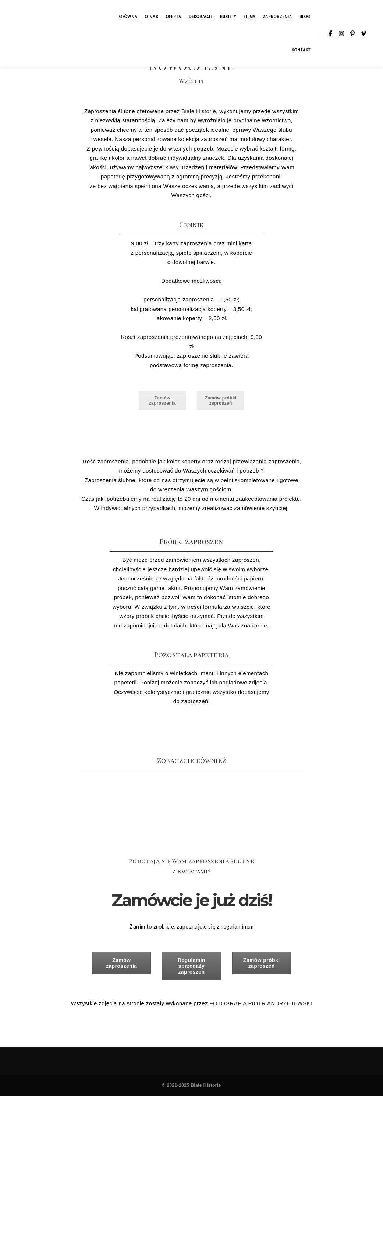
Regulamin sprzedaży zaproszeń (191, 966)
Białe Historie (198, 111)
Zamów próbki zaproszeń (221, 400)
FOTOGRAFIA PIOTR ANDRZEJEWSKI (260, 1003)
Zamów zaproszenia (162, 400)
